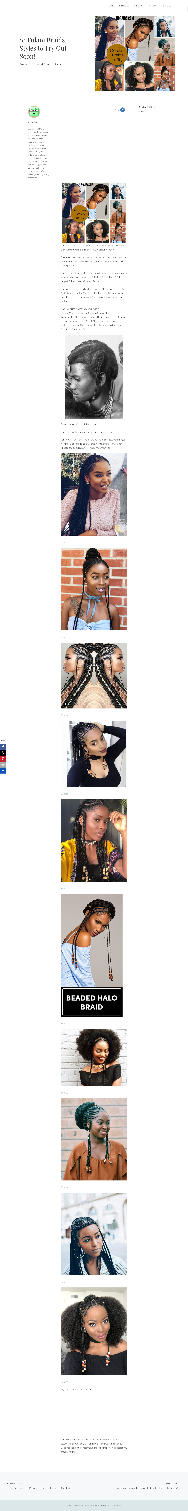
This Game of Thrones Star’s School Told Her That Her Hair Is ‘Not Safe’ (142, 1485)
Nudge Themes (115, 1505)
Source (65, 542)
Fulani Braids (146, 107)
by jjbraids (32, 122)
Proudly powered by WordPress (79, 1505)
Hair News (152, 6)
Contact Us (166, 6)
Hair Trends (124, 6)
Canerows (24, 64)
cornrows (34, 64)
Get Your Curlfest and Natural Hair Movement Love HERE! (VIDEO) (47, 1485)
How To (111, 6)
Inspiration (138, 6)
